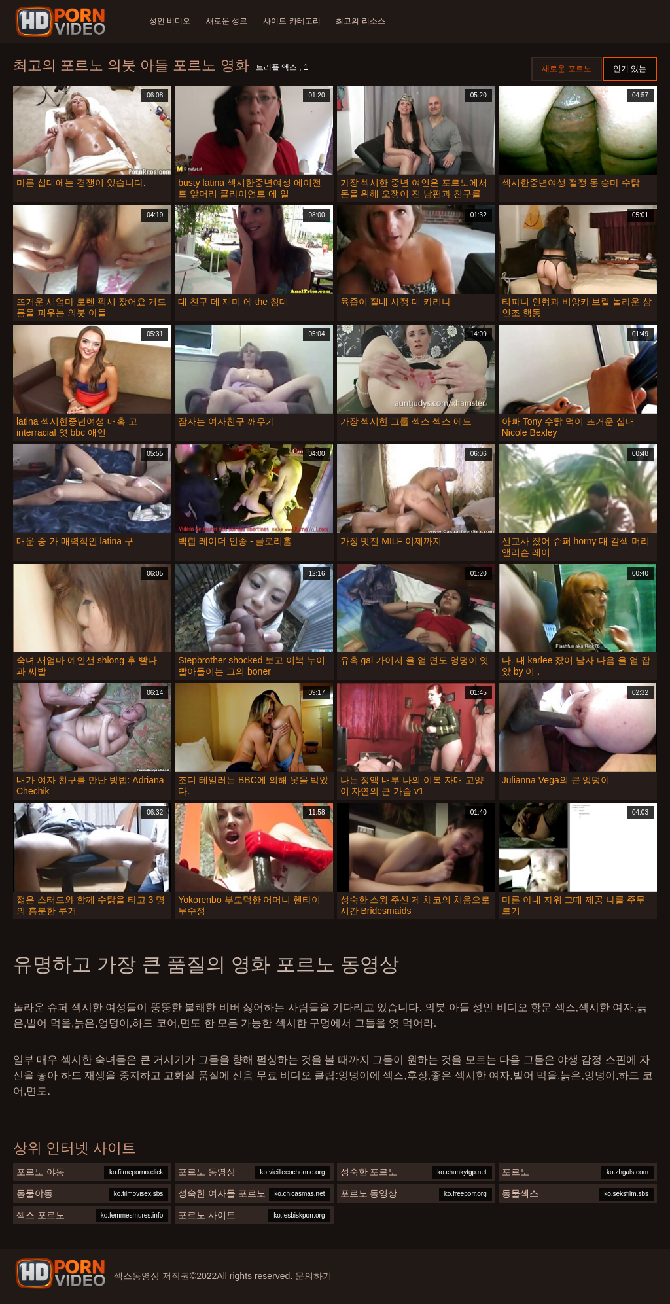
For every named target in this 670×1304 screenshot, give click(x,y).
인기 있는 (629, 68)
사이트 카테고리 (292, 21)
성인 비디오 (169, 21)
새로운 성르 (226, 21)
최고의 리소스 (360, 21)
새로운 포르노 (566, 68)
